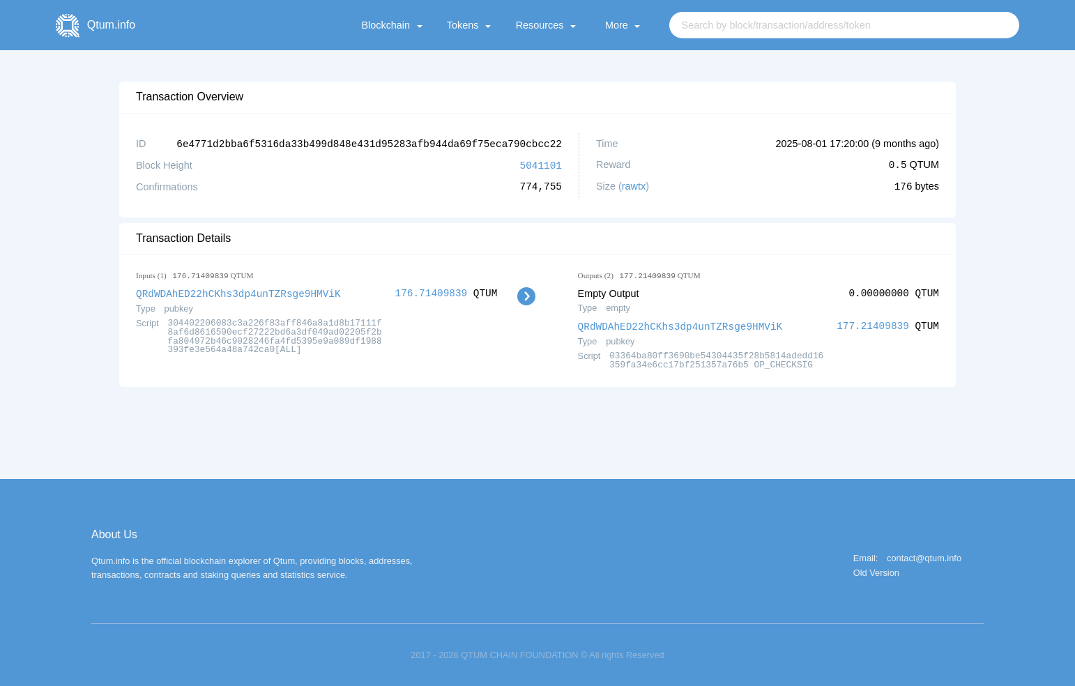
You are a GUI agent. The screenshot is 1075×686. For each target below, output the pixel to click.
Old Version (876, 571)
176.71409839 (431, 291)
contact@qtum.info (924, 556)
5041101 (541, 164)
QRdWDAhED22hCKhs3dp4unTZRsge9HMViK (238, 291)
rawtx (634, 185)
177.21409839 (873, 324)
